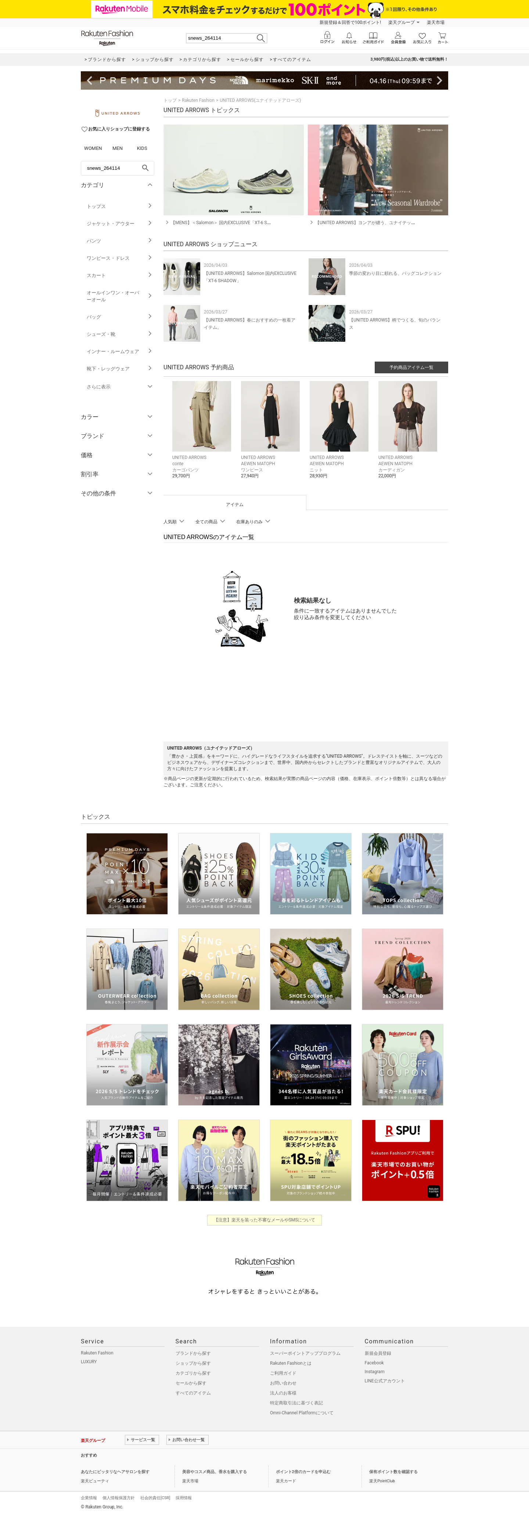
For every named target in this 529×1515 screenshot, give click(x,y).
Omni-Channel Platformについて (302, 1412)
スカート (119, 275)
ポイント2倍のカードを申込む (303, 1471)
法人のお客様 (283, 1393)
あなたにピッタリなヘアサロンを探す (115, 1471)
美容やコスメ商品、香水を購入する (214, 1471)
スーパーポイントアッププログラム (305, 1353)
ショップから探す (193, 1363)
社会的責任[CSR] (155, 1498)
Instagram (375, 1371)
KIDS (142, 148)
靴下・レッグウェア (119, 368)
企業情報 (89, 1498)
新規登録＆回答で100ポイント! (350, 22)
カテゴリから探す (193, 1373)
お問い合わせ (283, 1383)
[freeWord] (117, 168)
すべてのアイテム (193, 1393)
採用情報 (184, 1498)
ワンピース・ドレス (119, 258)
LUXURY (89, 1361)
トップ (170, 100)
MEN (117, 148)
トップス (119, 206)
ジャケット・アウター (119, 223)
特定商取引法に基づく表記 (296, 1402)
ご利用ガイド (283, 1373)
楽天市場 (436, 22)
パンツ (119, 240)
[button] (203, 435)
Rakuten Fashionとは (291, 1363)
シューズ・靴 (119, 334)
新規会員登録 (378, 1353)
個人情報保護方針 (118, 1498)
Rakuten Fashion (198, 100)
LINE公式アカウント (385, 1380)
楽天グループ (401, 22)
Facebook (374, 1362)
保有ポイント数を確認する (393, 1471)
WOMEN (93, 148)
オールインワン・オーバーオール (119, 296)
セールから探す (191, 1383)
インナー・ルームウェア (119, 351)
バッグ (119, 316)
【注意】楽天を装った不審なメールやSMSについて (265, 1220)
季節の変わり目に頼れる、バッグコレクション (395, 273)
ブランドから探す (193, 1353)
